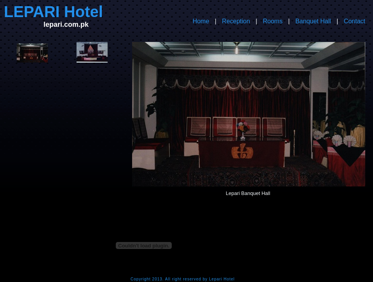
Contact (354, 21)
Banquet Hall (313, 21)
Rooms (272, 21)
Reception (236, 21)
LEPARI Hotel (53, 11)
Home (201, 21)
